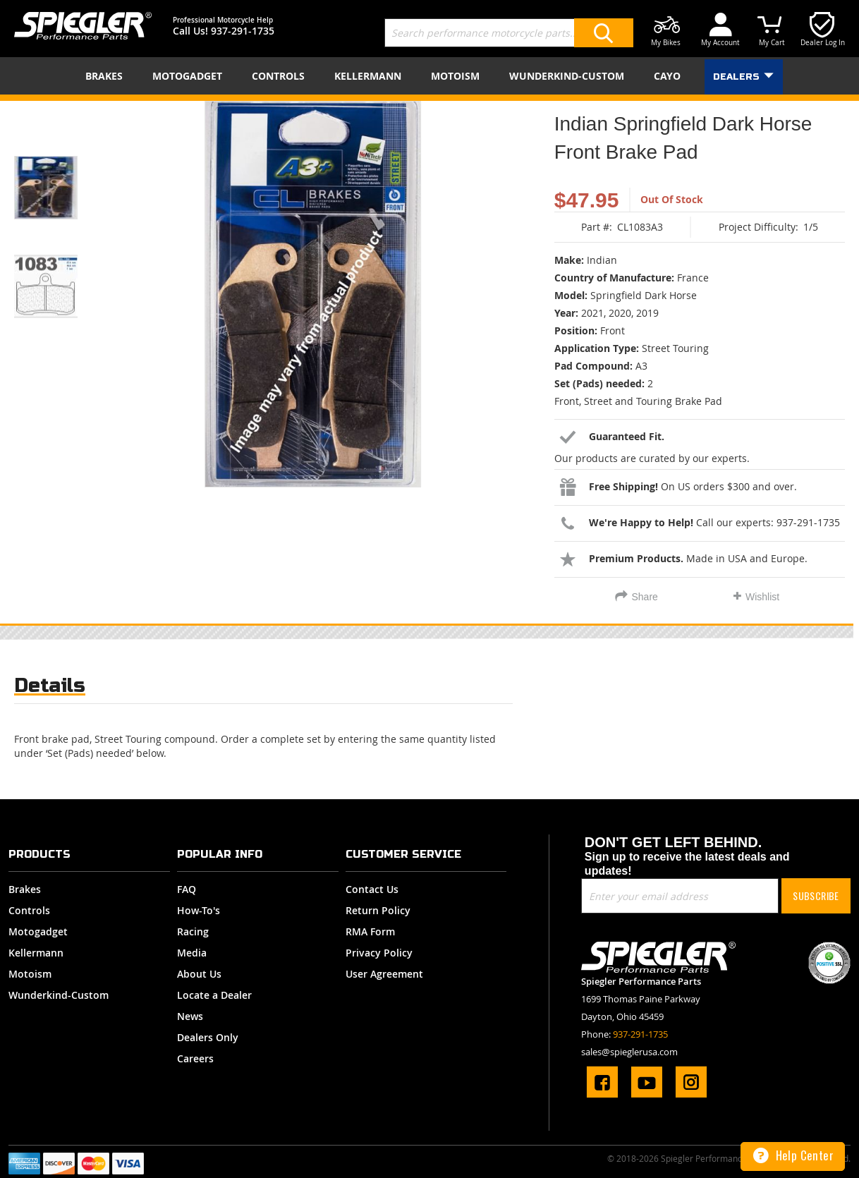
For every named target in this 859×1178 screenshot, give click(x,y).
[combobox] (508, 32)
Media (192, 952)
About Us (199, 973)
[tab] (49, 689)
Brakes (24, 889)
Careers (195, 1058)
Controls (29, 910)
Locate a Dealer (214, 995)
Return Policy (378, 910)
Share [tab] (645, 596)
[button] (63, 170)
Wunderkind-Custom (58, 995)
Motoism (29, 973)
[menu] (429, 76)
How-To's (198, 910)
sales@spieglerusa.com (629, 1051)
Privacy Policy (379, 952)
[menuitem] (107, 76)
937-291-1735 (242, 30)
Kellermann (35, 952)
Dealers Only (207, 1037)
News (190, 1016)
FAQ (186, 889)
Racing (193, 931)
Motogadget (38, 931)
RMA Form (370, 931)
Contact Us (372, 889)
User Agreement (384, 973)
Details (49, 685)
